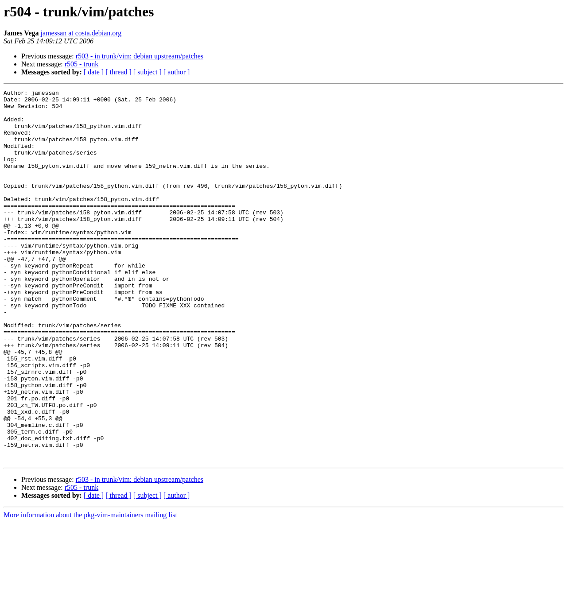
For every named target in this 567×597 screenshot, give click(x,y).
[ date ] (94, 72)
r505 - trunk (81, 64)
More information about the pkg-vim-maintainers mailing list (90, 589)
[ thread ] (118, 72)
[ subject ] (147, 72)
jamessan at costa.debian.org (81, 33)
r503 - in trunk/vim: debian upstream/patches (139, 56)
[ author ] (176, 72)
